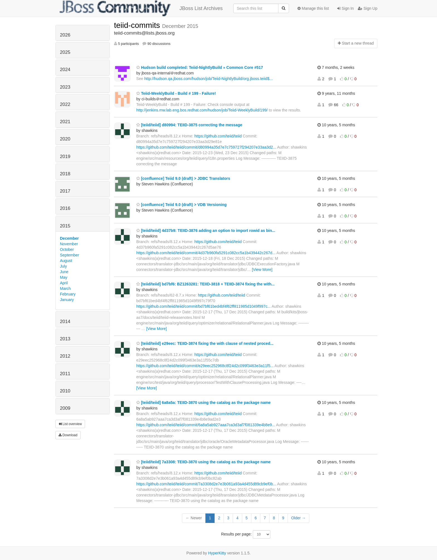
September (69, 255)
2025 (65, 52)
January (67, 299)
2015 (65, 226)
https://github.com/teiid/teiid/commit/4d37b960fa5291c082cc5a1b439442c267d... (206, 253)
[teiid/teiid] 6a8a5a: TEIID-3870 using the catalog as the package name (203, 402)
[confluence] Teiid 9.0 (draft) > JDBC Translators (183, 178)
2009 (65, 408)
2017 (65, 191)
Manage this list (313, 8)
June (64, 272)
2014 (65, 321)
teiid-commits (138, 25)
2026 (65, 35)
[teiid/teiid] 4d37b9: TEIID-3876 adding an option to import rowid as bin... (205, 230)
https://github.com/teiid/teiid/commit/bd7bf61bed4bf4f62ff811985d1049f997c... (203, 306)
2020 (65, 139)
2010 (65, 391)
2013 (65, 338)
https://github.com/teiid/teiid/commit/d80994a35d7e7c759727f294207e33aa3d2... (206, 147)
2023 (65, 87)
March (65, 288)
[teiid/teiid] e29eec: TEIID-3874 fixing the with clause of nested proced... (204, 343)
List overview (70, 424)
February (68, 294)
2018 (65, 173)
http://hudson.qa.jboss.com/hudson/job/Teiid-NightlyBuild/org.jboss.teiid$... (208, 78)
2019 (65, 156)
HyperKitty (217, 553)
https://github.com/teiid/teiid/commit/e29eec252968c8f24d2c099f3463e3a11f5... (205, 365)
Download (68, 435)
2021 (65, 121)
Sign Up (367, 8)
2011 (65, 373)
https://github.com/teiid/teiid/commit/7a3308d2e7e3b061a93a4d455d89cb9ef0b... (206, 484)
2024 (65, 69)
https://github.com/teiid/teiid (218, 136)
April (64, 283)
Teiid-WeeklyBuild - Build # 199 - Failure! (176, 93)
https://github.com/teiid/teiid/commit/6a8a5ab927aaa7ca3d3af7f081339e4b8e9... (205, 425)
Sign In (345, 8)
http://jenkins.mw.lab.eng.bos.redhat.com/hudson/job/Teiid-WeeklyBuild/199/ (202, 110)
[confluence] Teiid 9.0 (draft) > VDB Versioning (181, 204)
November (69, 244)
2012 (65, 356)
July (63, 266)
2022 (65, 104)
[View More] (262, 269)
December (69, 238)
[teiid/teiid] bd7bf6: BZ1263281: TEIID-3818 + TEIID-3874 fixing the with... (205, 284)
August (66, 260)
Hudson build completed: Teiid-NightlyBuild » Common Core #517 (199, 67)
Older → (298, 518)
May (63, 277)
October (67, 249)
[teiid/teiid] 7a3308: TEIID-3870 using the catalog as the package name (203, 462)
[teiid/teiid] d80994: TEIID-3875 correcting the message (189, 125)
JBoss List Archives (141, 8)
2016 (65, 208)
